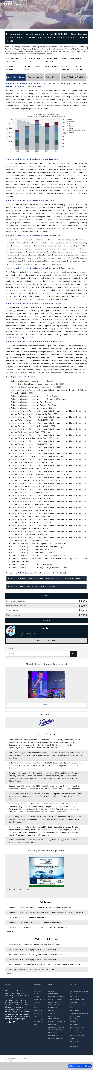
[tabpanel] (46, 685)
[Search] (83, 3)
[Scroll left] (6, 77)
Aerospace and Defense (79, 999)
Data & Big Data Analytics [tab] (73, 77)
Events (36, 1002)
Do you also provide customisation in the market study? (46, 586)
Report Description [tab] (16, 77)
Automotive (74, 1032)
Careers (37, 1004)
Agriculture (74, 1054)
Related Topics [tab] (52, 77)
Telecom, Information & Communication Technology (79, 1024)
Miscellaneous (75, 1052)
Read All (11, 937)
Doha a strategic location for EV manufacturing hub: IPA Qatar (36, 950)
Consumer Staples (77, 1035)
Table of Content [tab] (35, 77)
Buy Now (46, 620)
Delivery (37, 1015)
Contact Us (38, 1021)
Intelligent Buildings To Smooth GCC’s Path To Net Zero (33, 977)
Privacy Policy (39, 1007)
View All (47, 705)
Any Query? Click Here (46, 640)
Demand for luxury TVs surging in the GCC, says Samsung (33, 955)
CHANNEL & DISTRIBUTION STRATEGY (53, 1018)
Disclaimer (38, 1018)
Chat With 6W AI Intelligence (79, 1066)
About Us (37, 999)
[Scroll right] (86, 77)
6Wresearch (14, 1066)
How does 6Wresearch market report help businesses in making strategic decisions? (46, 578)
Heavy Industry (75, 1018)
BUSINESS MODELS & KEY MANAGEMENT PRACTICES (56, 1037)
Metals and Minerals (77, 1043)
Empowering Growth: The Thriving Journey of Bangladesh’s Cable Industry (41, 960)
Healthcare (74, 1029)
